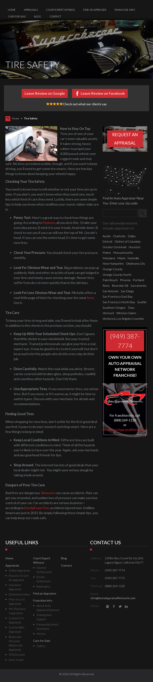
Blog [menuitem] (37, 16)
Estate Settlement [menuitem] (43, 579)
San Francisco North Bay (119, 302)
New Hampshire (113, 263)
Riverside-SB (120, 285)
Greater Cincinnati (114, 247)
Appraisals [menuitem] (31, 9)
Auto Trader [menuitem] (16, 659)
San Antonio (111, 291)
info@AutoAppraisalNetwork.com (126, 430)
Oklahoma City (135, 263)
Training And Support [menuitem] (43, 617)
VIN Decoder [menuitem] (17, 654)
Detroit (107, 241)
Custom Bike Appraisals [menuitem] (16, 629)
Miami (121, 258)
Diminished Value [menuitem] (19, 594)
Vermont (108, 313)
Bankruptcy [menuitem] (43, 586)
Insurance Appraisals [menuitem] (15, 587)
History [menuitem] (41, 633)
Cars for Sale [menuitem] (17, 16)
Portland (138, 280)
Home (15, 118)
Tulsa (131, 307)
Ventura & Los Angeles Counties (123, 318)
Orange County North (117, 274)
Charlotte (119, 236)
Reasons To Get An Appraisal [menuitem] (19, 578)
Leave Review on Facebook (103, 93)
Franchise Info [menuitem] (125, 9)
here (90, 298)
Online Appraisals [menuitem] (19, 570)
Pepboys (48, 223)
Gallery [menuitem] (40, 646)
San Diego (127, 291)
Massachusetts (123, 252)
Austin (107, 236)
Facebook (114, 607)
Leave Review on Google (44, 93)
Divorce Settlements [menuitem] (44, 570)
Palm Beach (110, 280)
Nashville (133, 258)
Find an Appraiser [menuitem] (94, 9)
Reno (106, 285)
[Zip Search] (120, 213)
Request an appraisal (125, 138)
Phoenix (125, 280)
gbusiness (108, 607)
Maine (107, 252)
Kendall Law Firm (36, 508)
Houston (134, 247)
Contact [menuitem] (55, 16)
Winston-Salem (126, 313)
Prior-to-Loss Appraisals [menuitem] (17, 601)
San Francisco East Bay (118, 296)
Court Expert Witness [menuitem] (60, 9)
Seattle (142, 302)
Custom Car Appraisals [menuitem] (16, 620)
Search (144, 213)
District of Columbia (127, 241)
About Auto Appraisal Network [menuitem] (47, 608)
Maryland (109, 258)
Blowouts (48, 493)
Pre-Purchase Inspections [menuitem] (17, 611)
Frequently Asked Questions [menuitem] (47, 626)
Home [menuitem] (12, 9)
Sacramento (139, 285)
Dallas (132, 236)
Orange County (113, 269)
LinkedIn (126, 607)
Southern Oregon (114, 307)
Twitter (120, 607)
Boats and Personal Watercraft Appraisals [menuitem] (16, 643)
